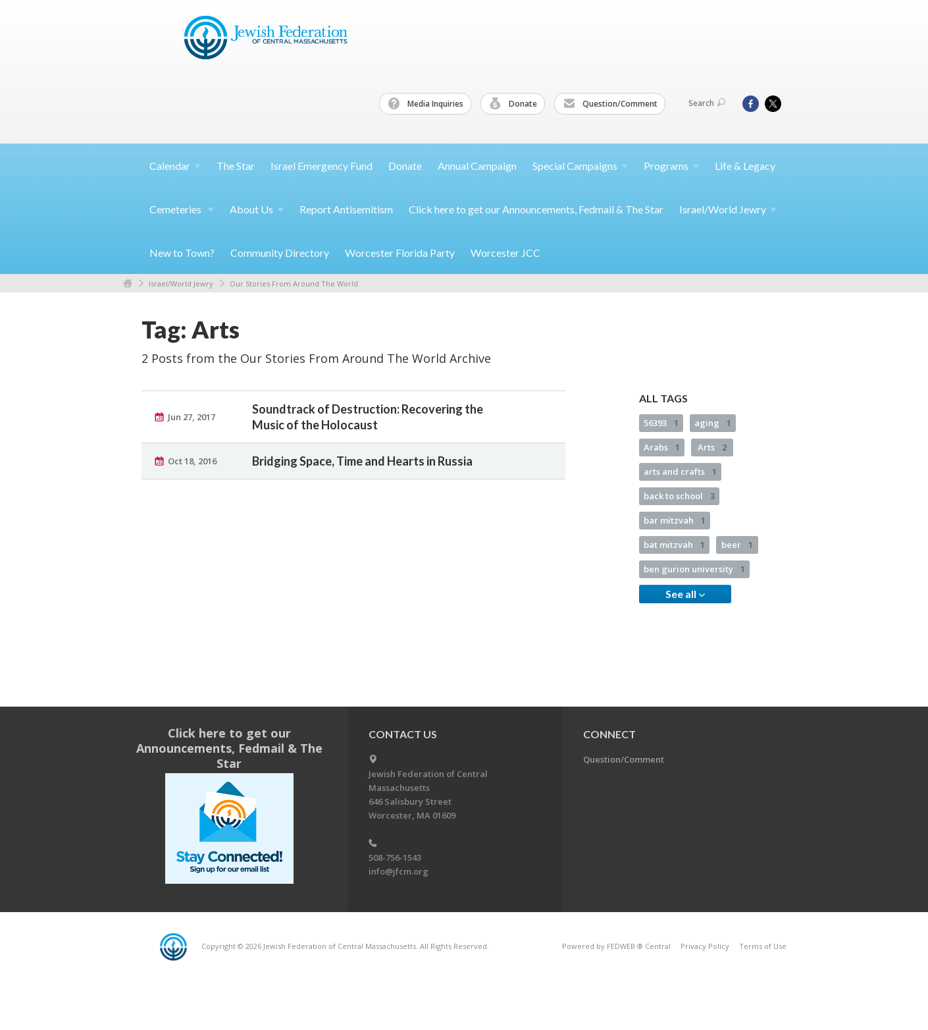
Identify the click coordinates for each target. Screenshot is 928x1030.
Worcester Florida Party (400, 252)
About (257, 209)
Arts (712, 447)
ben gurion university (694, 569)
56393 (661, 423)
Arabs (662, 447)
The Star (236, 165)
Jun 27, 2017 (191, 417)
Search (706, 103)
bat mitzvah (674, 545)
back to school (679, 496)
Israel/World (728, 209)
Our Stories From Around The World (294, 283)
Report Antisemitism (346, 209)
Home (127, 283)
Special (580, 165)
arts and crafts (680, 471)
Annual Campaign (477, 165)
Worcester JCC (505, 252)
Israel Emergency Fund (322, 165)
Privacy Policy (705, 946)
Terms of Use (762, 946)
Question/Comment (610, 104)
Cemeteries (181, 209)
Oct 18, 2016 (192, 461)
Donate (513, 104)
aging (712, 423)
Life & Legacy (745, 165)
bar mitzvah (675, 520)
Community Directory (279, 252)
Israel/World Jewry (181, 283)
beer (737, 545)
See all (685, 594)
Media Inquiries (425, 104)
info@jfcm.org (398, 871)
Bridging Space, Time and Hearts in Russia (362, 461)
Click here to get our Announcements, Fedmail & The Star (536, 209)
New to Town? (182, 252)
